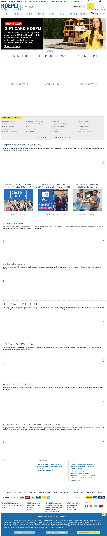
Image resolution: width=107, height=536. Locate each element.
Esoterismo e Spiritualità (34, 124)
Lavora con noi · (88, 493)
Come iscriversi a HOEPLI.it (10, 503)
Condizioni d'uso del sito (53, 503)
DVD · (15, 493)
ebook (51, 14)
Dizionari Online (21, 1)
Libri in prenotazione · (48, 493)
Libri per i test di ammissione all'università (83, 475)
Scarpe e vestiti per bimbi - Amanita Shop (83, 464)
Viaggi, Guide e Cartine (84, 131)
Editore (11, 1)
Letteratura (56, 121)
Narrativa (55, 131)
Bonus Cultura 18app (78, 471)
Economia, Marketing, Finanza (35, 121)
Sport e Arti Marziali (83, 126)
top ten (73, 14)
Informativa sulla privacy (53, 507)
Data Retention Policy (52, 511)
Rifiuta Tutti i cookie (57, 532)
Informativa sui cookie (52, 509)
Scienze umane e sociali (84, 124)
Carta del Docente (77, 468)
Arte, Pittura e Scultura (9, 124)
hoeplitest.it (71, 507)
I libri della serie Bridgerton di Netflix (82, 478)
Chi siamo (102, 4)
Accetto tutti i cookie (88, 532)
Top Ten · (33, 493)
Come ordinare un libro (34, 503)
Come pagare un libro (33, 505)
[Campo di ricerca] (50, 7)
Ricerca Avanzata (100, 9)
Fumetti (40, 14)
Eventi (66, 1)
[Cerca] (90, 6)
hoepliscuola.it (72, 509)
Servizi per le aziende (55, 1)
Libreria (3, 1)
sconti (84, 14)
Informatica (30, 131)
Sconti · (75, 493)
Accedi (103, 1)
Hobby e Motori (31, 129)
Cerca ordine (93, 1)
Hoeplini (12, 428)
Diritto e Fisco (7, 129)
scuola (18, 14)
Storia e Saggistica (83, 129)
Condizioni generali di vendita (54, 505)
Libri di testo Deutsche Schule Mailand (83, 466)
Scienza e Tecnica (83, 121)
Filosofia (29, 126)
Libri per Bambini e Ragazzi (60, 124)
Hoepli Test (32, 1)
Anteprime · (65, 493)
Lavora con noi (76, 480)
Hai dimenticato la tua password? (12, 505)
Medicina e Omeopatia (59, 126)
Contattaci (30, 509)
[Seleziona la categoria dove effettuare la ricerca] (78, 6)
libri (7, 14)
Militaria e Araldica (58, 129)
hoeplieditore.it (72, 505)
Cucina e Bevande (8, 126)
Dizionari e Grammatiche (10, 131)
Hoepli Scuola (42, 1)
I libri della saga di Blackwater (80, 473)
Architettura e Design (9, 121)
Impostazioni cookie (24, 532)
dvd (62, 14)
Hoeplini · (22, 493)
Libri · (9, 493)
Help (104, 7)
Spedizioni (30, 507)
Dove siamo (102, 5)
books (29, 14)
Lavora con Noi (75, 1)
